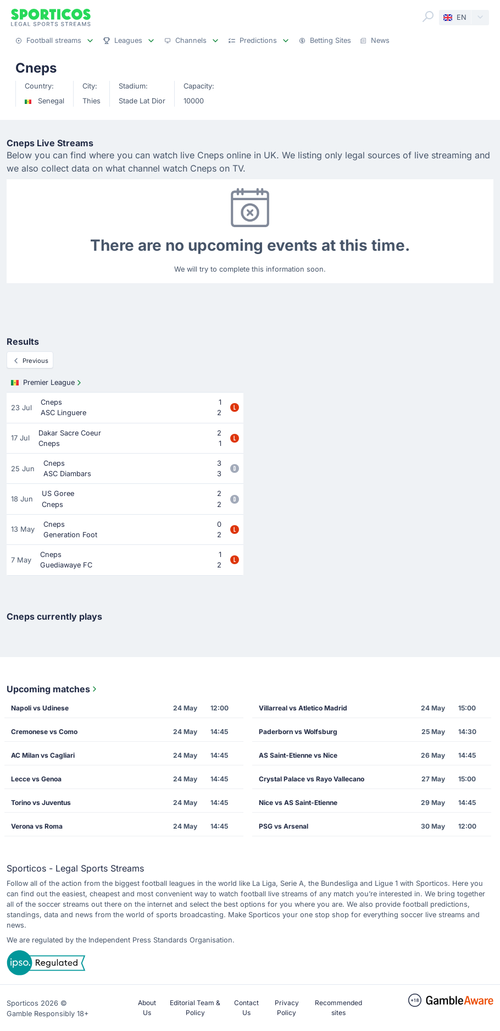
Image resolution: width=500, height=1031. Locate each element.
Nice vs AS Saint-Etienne (298, 802)
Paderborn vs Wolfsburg (298, 731)
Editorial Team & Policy (195, 1008)
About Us (147, 1008)
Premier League (47, 382)
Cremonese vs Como (44, 731)
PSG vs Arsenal (283, 826)
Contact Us (246, 1008)
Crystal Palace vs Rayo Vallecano (311, 779)
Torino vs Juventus (41, 802)
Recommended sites (338, 1008)
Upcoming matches (53, 688)
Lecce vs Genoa (36, 779)
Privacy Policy (287, 1008)
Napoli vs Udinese (40, 708)
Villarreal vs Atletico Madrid (303, 708)
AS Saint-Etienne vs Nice (298, 755)
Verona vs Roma (37, 826)
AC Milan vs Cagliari (43, 755)
